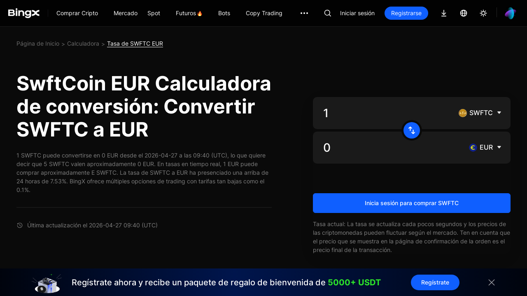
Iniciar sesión (357, 12)
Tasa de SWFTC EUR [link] (135, 43)
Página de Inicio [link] (37, 43)
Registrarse (406, 12)
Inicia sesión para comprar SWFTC (412, 202)
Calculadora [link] (83, 43)
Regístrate (435, 282)
